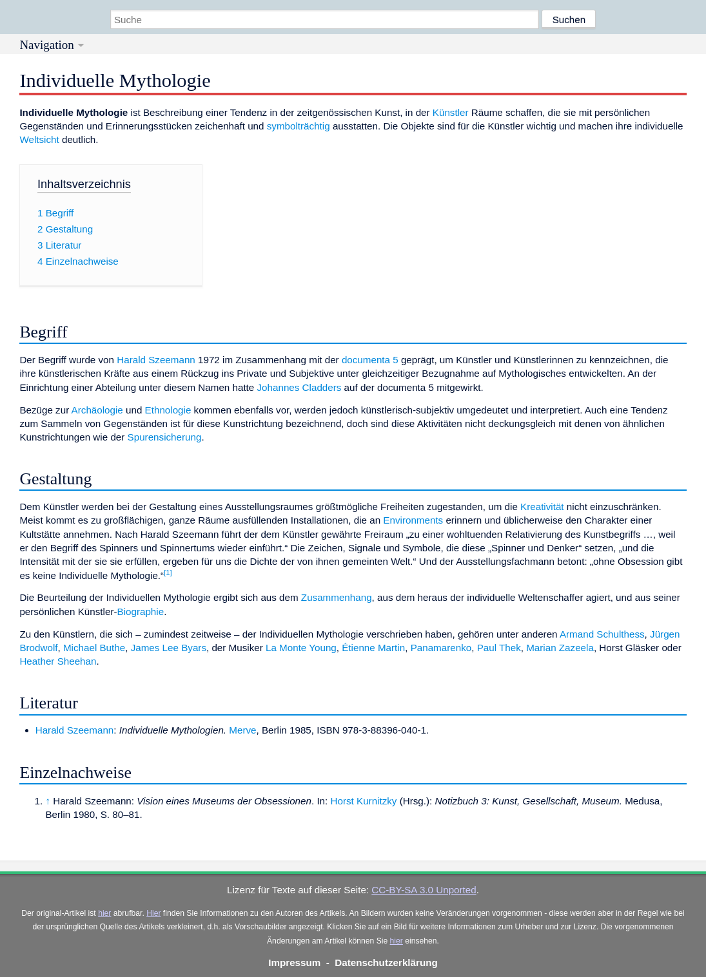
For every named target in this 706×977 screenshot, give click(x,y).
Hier (153, 913)
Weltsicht (39, 139)
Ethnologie (168, 409)
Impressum (294, 962)
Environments (413, 520)
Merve (242, 730)
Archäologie (97, 409)
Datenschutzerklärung (386, 962)
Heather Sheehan (57, 661)
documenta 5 (370, 359)
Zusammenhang (336, 597)
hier (104, 913)
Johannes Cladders (299, 387)
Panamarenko (441, 647)
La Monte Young (301, 647)
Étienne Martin (373, 647)
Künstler (451, 112)
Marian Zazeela (560, 647)
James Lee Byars (168, 647)
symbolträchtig (298, 125)
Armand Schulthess (602, 634)
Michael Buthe (94, 647)
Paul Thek (499, 647)
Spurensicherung (165, 437)
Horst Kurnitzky (364, 800)
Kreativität (542, 506)
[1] (168, 572)
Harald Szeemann (156, 359)
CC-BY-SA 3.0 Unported (423, 889)
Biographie (140, 611)
